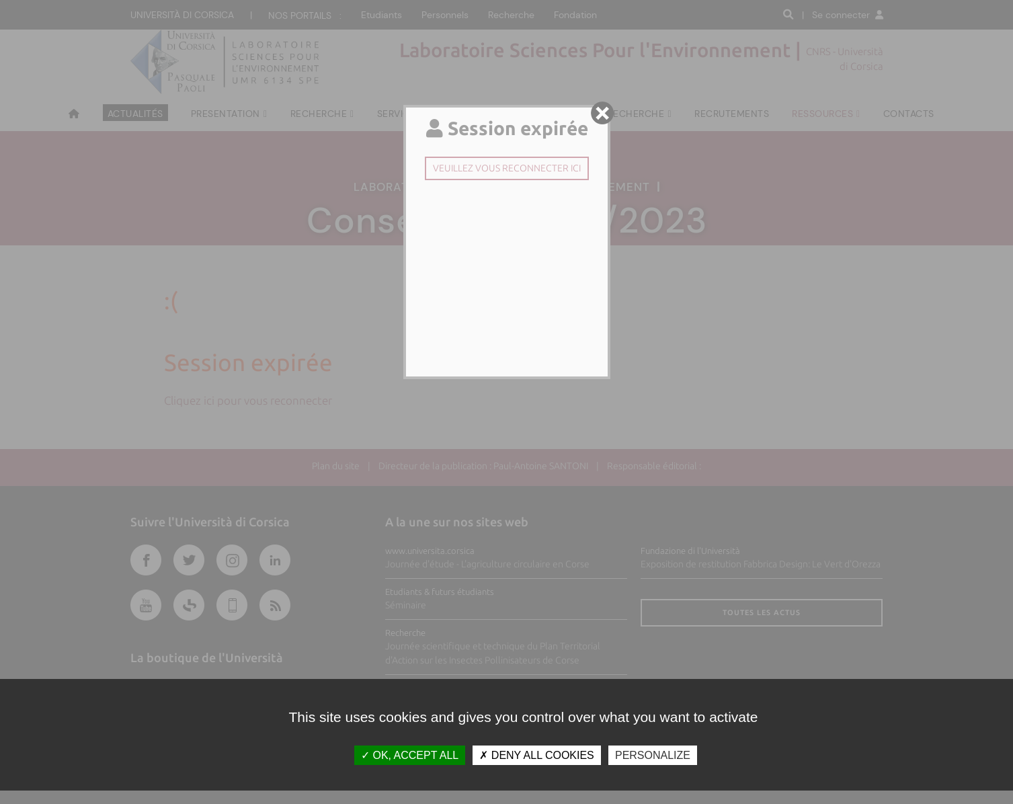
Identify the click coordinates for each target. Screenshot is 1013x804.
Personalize (652, 755)
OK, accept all (409, 755)
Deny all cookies (536, 755)
